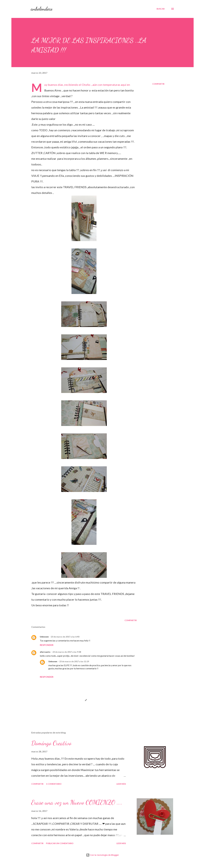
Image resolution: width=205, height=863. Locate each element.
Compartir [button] (158, 84)
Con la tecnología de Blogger (102, 855)
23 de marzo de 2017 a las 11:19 (74, 661)
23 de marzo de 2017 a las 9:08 (67, 652)
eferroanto (45, 652)
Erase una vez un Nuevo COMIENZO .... (76, 802)
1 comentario (54, 784)
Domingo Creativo (51, 743)
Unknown (44, 636)
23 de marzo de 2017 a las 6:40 (65, 636)
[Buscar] (161, 8)
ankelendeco (41, 9)
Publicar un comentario (59, 843)
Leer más (121, 784)
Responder (46, 645)
